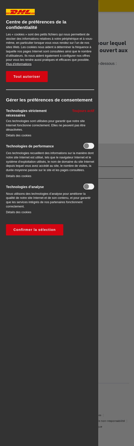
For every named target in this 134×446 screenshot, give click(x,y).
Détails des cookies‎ (18, 135)
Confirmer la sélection (34, 230)
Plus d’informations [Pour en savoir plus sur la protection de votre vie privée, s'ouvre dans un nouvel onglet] (19, 64)
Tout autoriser (26, 76)
